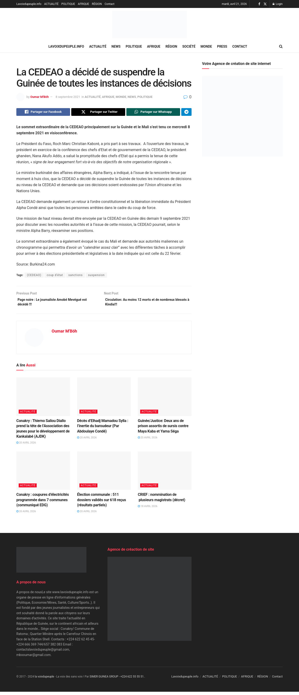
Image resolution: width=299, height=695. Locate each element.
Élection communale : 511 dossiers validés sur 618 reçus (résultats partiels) (101, 503)
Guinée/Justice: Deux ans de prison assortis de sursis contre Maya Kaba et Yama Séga (163, 429)
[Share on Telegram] (186, 112)
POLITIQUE (68, 4)
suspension (96, 276)
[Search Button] (281, 46)
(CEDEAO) (34, 276)
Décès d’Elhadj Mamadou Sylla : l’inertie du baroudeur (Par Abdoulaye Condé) (102, 429)
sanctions (75, 276)
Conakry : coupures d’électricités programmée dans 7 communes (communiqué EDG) (42, 503)
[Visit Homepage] (149, 24)
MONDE (206, 46)
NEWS (116, 46)
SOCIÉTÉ (189, 46)
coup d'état (55, 276)
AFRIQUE (83, 4)
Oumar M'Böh (39, 97)
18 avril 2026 (147, 509)
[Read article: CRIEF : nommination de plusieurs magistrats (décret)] (165, 474)
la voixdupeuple (44, 679)
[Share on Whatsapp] (153, 112)
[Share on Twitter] (98, 112)
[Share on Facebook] (43, 112)
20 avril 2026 (26, 446)
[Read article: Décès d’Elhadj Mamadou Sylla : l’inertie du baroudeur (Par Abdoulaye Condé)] (104, 400)
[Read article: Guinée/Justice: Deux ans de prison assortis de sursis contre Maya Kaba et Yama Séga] (165, 400)
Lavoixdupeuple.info (28, 4)
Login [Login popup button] (278, 4)
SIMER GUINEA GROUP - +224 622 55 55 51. (117, 679)
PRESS (222, 46)
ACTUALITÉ (51, 4)
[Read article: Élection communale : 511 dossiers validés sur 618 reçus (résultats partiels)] (104, 474)
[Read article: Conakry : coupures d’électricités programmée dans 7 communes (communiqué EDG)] (43, 474)
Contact (109, 4)
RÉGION (97, 4)
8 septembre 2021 (68, 97)
